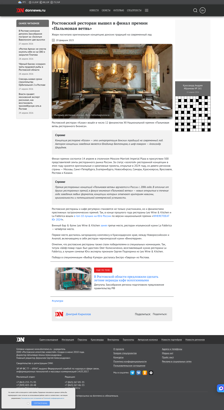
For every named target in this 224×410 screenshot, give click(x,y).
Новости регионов (195, 339)
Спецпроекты (134, 10)
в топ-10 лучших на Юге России (92, 216)
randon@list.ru (72, 388)
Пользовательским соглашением (31, 398)
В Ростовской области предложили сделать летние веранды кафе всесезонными (126, 278)
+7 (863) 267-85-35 (74, 382)
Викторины (113, 339)
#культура (57, 300)
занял (104, 225)
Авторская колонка (148, 339)
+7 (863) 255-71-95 (26, 382)
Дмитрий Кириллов (73, 314)
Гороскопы (128, 339)
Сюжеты (106, 10)
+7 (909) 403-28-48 (26, 385)
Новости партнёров (171, 339)
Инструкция (68, 339)
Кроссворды (97, 339)
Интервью (118, 10)
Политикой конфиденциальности (53, 398)
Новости (94, 10)
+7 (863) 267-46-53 (74, 385)
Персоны (82, 339)
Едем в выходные (49, 339)
